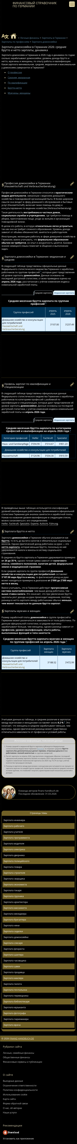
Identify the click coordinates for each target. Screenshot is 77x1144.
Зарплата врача (12, 1024)
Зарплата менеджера (14, 913)
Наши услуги (10, 1112)
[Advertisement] (38, 121)
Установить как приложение (18, 1138)
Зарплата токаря (12, 890)
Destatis (40, 749)
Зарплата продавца (14, 972)
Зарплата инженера (14, 820)
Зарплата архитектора (15, 902)
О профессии (15, 72)
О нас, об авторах (12, 1108)
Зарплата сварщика (14, 878)
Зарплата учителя (13, 831)
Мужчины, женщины (19, 93)
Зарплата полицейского (16, 861)
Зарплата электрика (14, 849)
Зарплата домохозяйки (15, 937)
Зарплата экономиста (15, 884)
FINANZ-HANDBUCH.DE (22, 1038)
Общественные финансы (16, 1057)
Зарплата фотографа (14, 1013)
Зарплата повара (12, 866)
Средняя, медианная (19, 77)
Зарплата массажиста (15, 907)
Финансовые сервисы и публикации (22, 1061)
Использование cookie (15, 1094)
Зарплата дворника (14, 855)
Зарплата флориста (13, 948)
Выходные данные (13, 1080)
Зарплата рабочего (13, 826)
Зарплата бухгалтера (14, 919)
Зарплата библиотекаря (16, 1001)
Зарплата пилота (12, 983)
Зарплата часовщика (14, 960)
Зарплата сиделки (13, 931)
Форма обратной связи (15, 1103)
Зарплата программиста (16, 837)
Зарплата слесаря (13, 943)
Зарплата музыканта (14, 1007)
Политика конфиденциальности (20, 1089)
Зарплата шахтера (13, 954)
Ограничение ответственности (19, 1085)
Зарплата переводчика (15, 995)
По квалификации (17, 82)
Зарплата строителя (14, 872)
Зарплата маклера (13, 978)
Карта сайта (9, 1099)
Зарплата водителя (13, 843)
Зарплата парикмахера (15, 1019)
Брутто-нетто (15, 87)
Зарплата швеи (11, 966)
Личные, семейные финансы (18, 1052)
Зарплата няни (11, 925)
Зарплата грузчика (13, 896)
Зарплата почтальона (15, 989)
